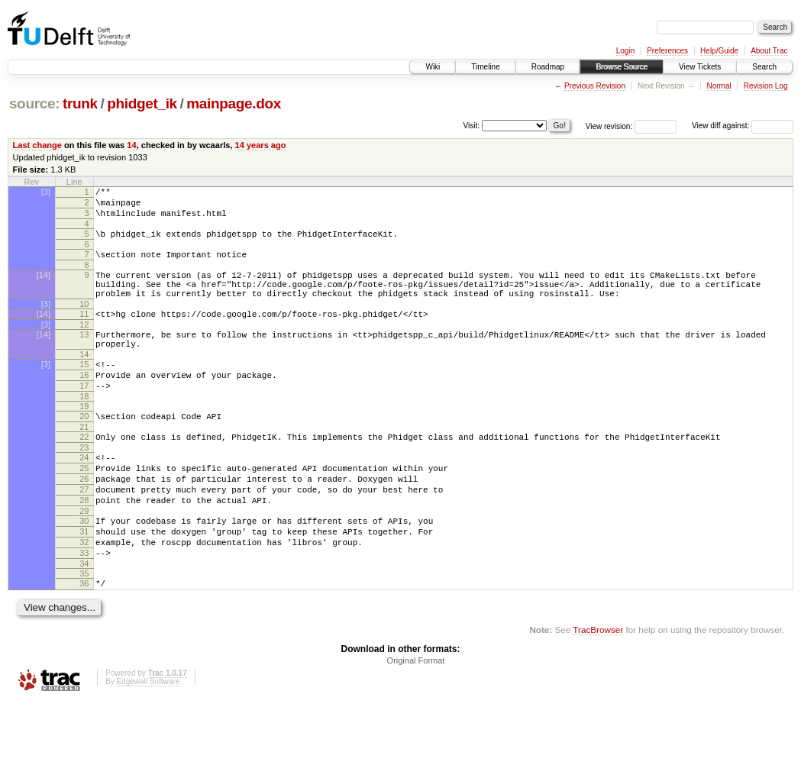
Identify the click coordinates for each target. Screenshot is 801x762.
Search (764, 67)
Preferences (667, 51)
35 (84, 630)
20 (84, 448)
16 (84, 402)
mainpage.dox (233, 103)
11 (84, 332)
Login (625, 51)
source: (34, 103)
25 (84, 507)
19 (84, 438)
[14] (43, 286)
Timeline (485, 67)
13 (84, 355)
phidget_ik (142, 103)
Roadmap (547, 67)
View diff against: (742, 125)
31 (84, 581)
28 (84, 546)
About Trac (769, 51)
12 (84, 345)
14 (131, 145)
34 (84, 620)
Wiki (432, 67)
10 (84, 322)
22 (84, 471)
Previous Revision (594, 86)
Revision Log (766, 86)
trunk (80, 103)
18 (84, 428)
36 (84, 640)
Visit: (471, 125)
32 (84, 594)
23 (84, 484)
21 (84, 461)
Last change (37, 145)
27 (84, 533)
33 (84, 607)
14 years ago (260, 145)
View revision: (609, 125)
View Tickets (700, 67)
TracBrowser (598, 689)
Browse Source (622, 67)
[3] (45, 191)
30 (84, 568)
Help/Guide (719, 51)
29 (84, 558)
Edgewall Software (147, 741)
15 (84, 389)
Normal (718, 86)
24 (84, 494)
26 (84, 520)
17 (84, 415)
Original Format (416, 720)
